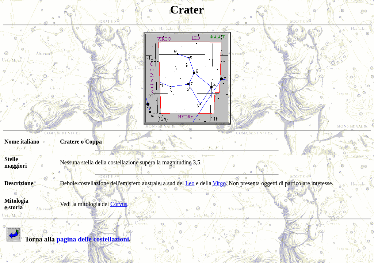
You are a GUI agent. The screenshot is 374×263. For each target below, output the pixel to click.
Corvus (118, 204)
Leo (190, 183)
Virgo (219, 183)
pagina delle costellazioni (93, 239)
